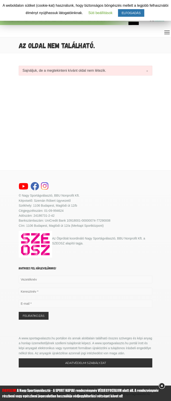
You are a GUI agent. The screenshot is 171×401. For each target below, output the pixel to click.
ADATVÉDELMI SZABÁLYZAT (85, 363)
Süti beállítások (100, 13)
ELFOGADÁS (131, 13)
